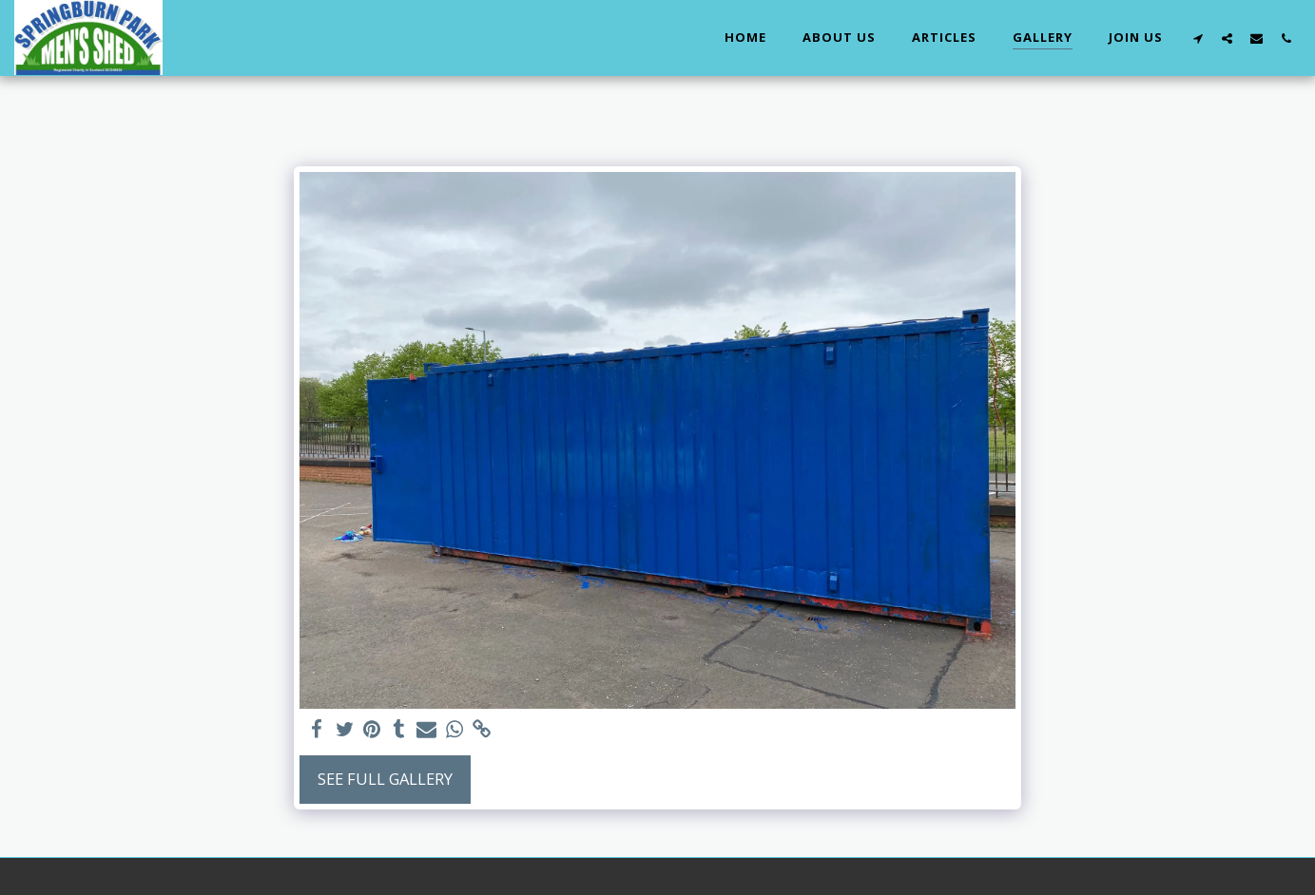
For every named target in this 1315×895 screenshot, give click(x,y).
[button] (1197, 38)
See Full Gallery (385, 779)
